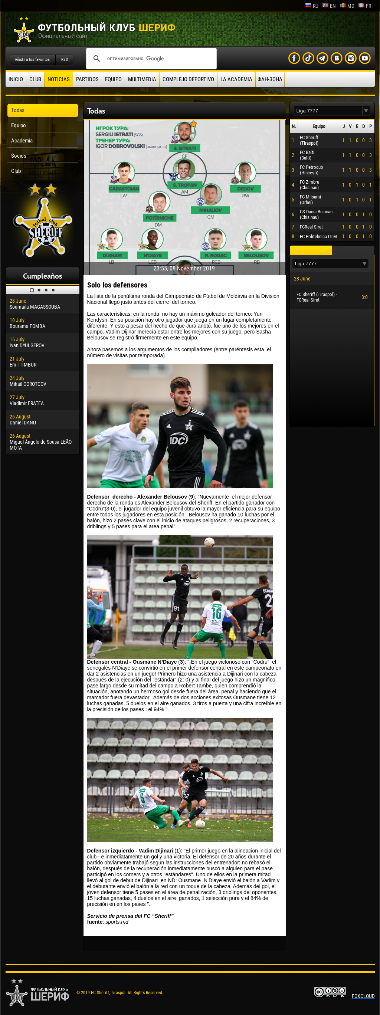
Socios (18, 155)
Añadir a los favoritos (32, 59)
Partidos (87, 79)
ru (311, 6)
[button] (366, 110)
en (329, 6)
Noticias (59, 79)
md (347, 6)
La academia (236, 79)
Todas (17, 110)
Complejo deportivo (188, 79)
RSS (64, 59)
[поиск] (150, 58)
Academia (22, 140)
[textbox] (328, 110)
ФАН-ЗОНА (270, 79)
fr (364, 6)
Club (35, 79)
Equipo (113, 79)
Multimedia (142, 79)
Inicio (16, 79)
